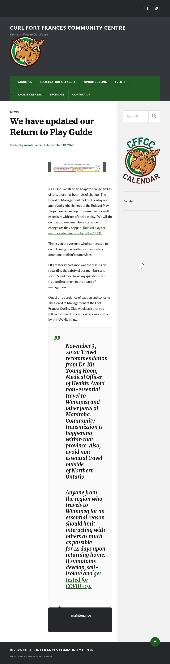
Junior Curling (95, 81)
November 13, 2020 (60, 145)
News (14, 112)
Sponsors (57, 94)
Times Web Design (40, 656)
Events (120, 81)
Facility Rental (30, 94)
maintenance (33, 145)
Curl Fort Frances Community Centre (68, 28)
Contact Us (81, 94)
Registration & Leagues (58, 81)
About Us (25, 81)
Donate (128, 201)
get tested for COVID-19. (83, 579)
